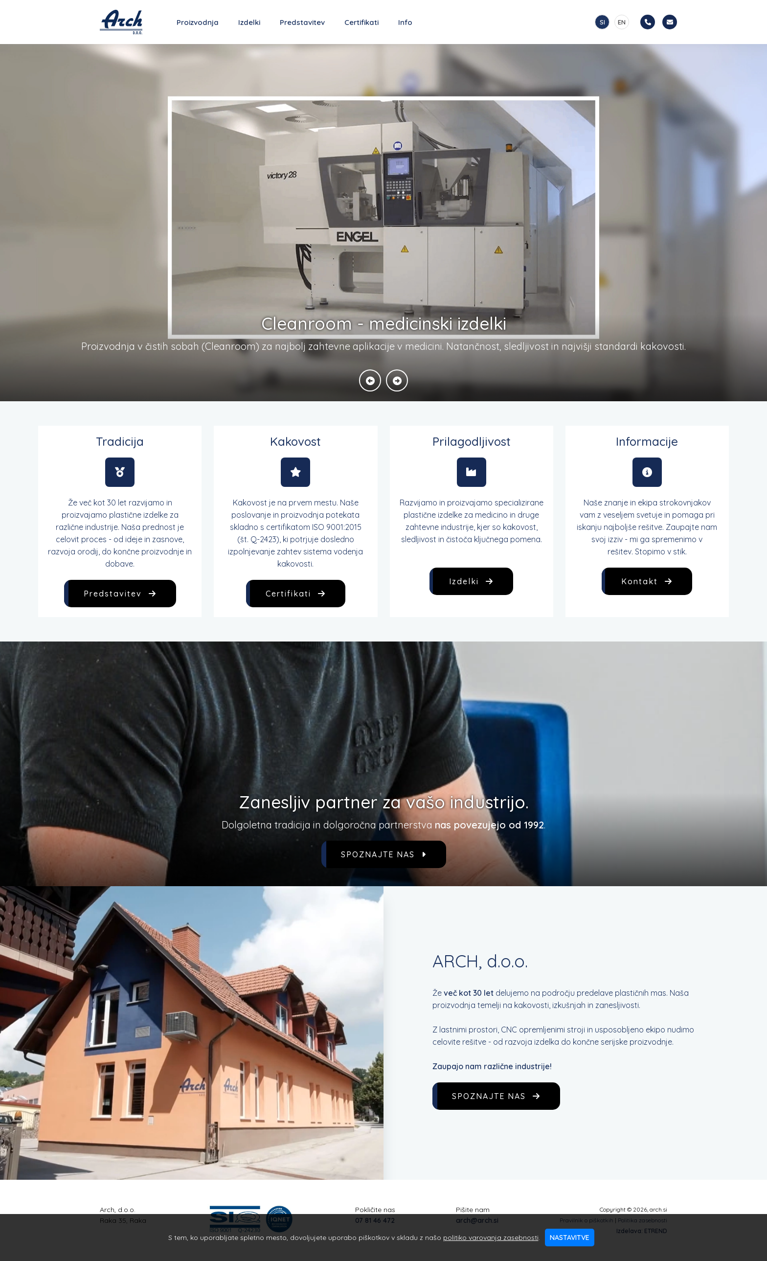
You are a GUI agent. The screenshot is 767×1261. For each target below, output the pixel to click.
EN (622, 22)
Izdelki (249, 22)
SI (602, 22)
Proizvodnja (198, 22)
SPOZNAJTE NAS (384, 854)
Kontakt (647, 581)
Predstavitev (302, 22)
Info (405, 22)
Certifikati (361, 22)
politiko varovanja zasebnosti (491, 1237)
